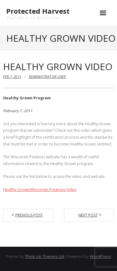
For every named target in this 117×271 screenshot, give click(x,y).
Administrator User (47, 76)
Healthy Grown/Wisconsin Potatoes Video (39, 189)
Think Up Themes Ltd (44, 256)
